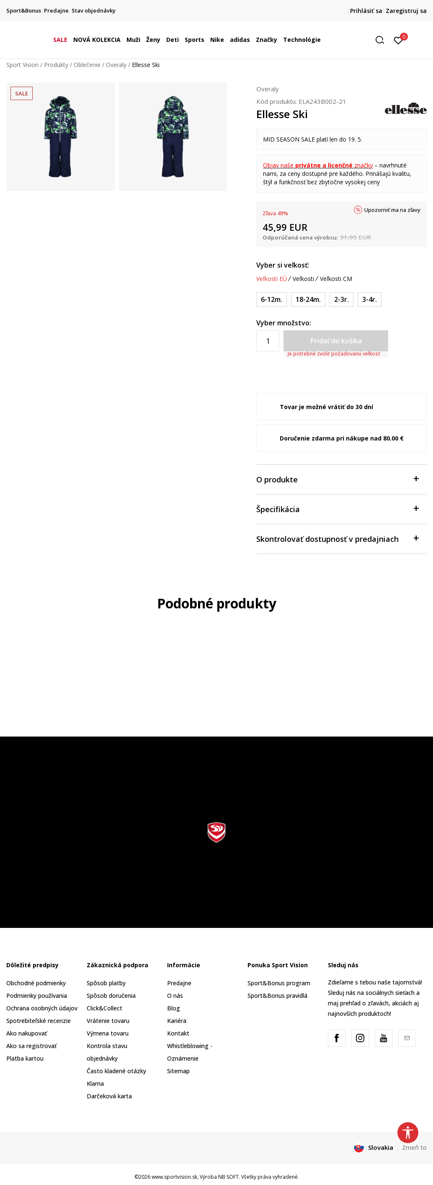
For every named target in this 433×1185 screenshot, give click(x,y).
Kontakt (178, 1033)
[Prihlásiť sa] (398, 39)
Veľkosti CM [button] (336, 279)
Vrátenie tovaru (108, 1021)
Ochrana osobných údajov (41, 1008)
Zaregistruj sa (406, 11)
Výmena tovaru (108, 1033)
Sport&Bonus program (278, 983)
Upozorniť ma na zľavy (392, 210)
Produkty (56, 65)
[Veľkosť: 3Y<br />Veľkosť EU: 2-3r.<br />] (341, 299)
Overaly (116, 65)
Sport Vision (22, 65)
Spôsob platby (106, 983)
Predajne (179, 983)
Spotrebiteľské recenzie (38, 1021)
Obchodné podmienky (36, 983)
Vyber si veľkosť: (282, 265)
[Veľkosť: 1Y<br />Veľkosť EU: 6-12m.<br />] (271, 299)
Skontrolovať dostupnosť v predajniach (337, 538)
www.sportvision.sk (174, 1176)
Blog (173, 1008)
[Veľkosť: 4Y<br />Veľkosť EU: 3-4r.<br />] (369, 299)
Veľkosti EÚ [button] (271, 279)
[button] (383, 40)
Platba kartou (25, 1058)
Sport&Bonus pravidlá (277, 996)
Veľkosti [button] (303, 279)
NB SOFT (228, 1176)
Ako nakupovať (26, 1033)
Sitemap (178, 1071)
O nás (175, 996)
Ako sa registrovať (31, 1046)
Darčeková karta (109, 1096)
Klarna (95, 1083)
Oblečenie (87, 65)
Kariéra (176, 1021)
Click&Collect (104, 1008)
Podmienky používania (36, 996)
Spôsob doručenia (111, 996)
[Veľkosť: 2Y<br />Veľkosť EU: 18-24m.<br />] (308, 299)
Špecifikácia (337, 508)
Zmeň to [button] (414, 1147)
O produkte (337, 478)
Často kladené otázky (116, 1071)
